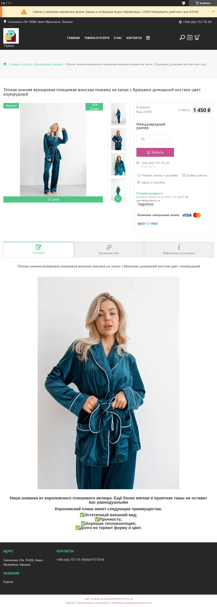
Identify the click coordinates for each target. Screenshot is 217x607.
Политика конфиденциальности (131, 602)
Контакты (134, 38)
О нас (118, 38)
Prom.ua (128, 598)
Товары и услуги (96, 38)
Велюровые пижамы (49, 64)
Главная (73, 38)
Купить (157, 152)
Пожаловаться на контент (93, 602)
